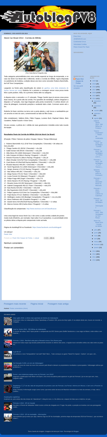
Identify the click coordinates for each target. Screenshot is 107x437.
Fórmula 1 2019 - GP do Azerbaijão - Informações (29, 414)
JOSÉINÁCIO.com (80, 39)
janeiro (96, 247)
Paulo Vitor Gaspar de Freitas (80, 81)
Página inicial (37, 304)
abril (95, 239)
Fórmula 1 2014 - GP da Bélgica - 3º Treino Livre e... (98, 153)
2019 (94, 84)
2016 (94, 92)
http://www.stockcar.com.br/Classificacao (41, 209)
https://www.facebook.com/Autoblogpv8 (46, 227)
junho (96, 233)
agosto (96, 118)
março (96, 241)
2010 (94, 260)
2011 (94, 257)
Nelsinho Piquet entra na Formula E (98, 172)
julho (96, 230)
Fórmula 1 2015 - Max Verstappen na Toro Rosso (98, 214)
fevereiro (97, 244)
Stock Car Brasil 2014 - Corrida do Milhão (98, 223)
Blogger (76, 431)
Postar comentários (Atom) (19, 308)
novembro (97, 106)
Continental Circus (80, 41)
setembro (97, 113)
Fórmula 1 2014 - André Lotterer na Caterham (98, 192)
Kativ (61, 431)
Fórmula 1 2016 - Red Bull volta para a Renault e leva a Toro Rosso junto (37, 340)
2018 (94, 87)
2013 (94, 251)
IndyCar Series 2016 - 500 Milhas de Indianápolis (29, 329)
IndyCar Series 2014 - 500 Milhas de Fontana (98, 124)
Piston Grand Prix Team (81, 47)
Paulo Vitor (8, 234)
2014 (94, 98)
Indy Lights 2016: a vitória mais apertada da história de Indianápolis (35, 318)
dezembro (97, 101)
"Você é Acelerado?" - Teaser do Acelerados (98, 134)
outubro (97, 110)
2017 (94, 89)
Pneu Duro (77, 36)
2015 (94, 95)
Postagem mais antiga (58, 304)
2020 (94, 81)
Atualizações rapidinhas (12, 397)
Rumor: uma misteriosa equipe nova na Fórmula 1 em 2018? (33, 374)
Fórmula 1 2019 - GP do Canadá (24, 403)
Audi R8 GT (17, 352)
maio (96, 235)
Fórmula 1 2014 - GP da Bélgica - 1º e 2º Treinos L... (98, 163)
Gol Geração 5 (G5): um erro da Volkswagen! (28, 363)
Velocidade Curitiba (80, 44)
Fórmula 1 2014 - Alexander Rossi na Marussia (98, 181)
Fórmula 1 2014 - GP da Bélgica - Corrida (98, 143)
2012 (94, 254)
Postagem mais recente (15, 304)
